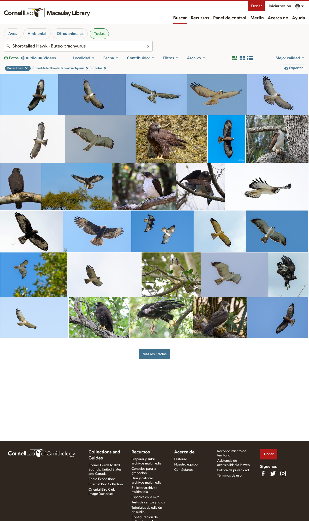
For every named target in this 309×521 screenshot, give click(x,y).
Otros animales (70, 34)
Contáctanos (183, 470)
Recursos (200, 18)
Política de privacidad (233, 470)
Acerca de (278, 18)
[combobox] (78, 46)
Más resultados (154, 354)
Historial (180, 459)
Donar (256, 6)
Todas (99, 34)
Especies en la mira (145, 497)
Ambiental (37, 34)
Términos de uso (229, 475)
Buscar (180, 18)
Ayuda (298, 18)
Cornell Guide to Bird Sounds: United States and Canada (105, 469)
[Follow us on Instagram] (283, 474)
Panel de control (229, 18)
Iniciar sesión (280, 6)
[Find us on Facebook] (263, 474)
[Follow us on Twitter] (273, 474)
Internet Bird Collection (106, 484)
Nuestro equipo (186, 464)
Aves (12, 34)
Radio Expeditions (102, 479)
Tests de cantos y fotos (148, 502)
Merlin (257, 18)
